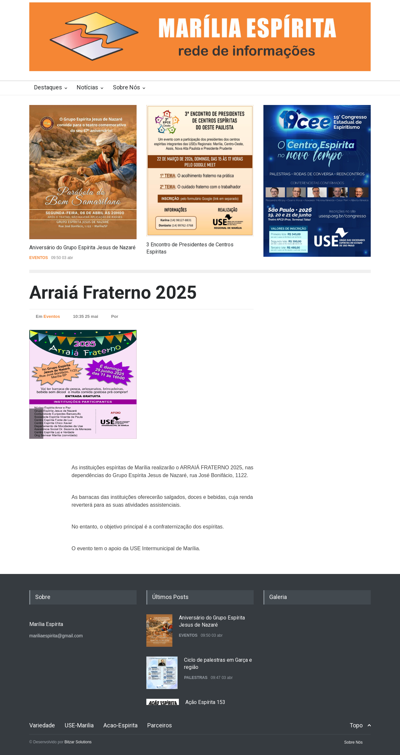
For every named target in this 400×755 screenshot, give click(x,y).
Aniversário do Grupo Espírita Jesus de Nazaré (82, 247)
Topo (356, 725)
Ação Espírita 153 (205, 702)
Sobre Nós (126, 87)
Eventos (38, 257)
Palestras (195, 677)
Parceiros (159, 725)
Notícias (87, 87)
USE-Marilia (79, 725)
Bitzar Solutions (77, 742)
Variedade (42, 725)
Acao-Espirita (120, 725)
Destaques (48, 87)
